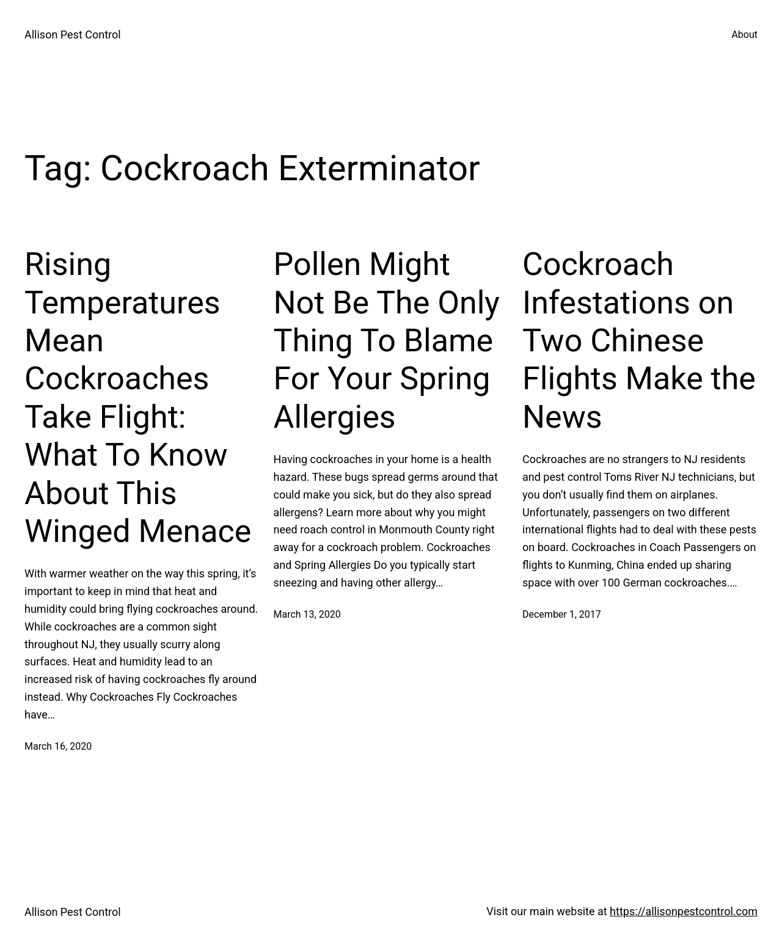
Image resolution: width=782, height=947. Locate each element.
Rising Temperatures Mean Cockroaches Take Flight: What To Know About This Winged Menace (137, 398)
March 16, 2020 (58, 746)
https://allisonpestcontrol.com (684, 911)
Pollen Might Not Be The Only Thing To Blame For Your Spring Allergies (387, 341)
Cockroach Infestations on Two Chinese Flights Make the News (639, 341)
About (744, 34)
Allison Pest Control (72, 34)
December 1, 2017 (561, 614)
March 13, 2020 (307, 614)
